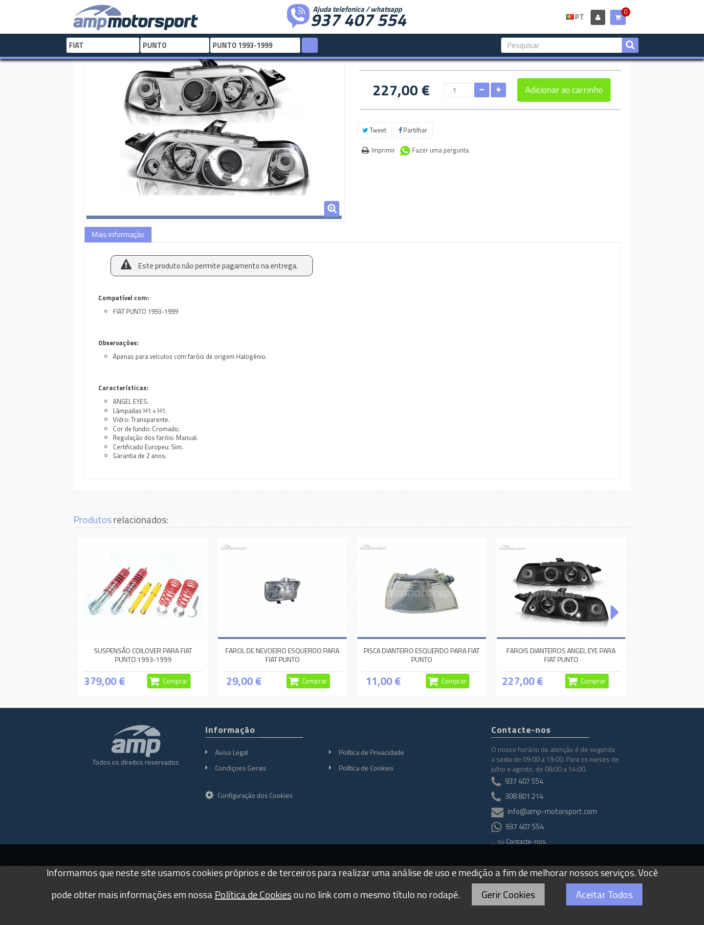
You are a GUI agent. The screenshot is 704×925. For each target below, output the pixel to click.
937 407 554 (358, 18)
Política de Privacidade (371, 752)
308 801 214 (524, 796)
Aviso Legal (231, 752)
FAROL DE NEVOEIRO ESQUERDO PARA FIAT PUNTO (282, 654)
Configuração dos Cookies (249, 795)
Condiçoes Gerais (240, 768)
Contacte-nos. (526, 841)
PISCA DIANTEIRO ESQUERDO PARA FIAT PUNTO (422, 654)
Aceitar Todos (604, 894)
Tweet (374, 130)
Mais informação (118, 234)
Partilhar (412, 130)
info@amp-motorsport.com (552, 811)
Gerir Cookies (508, 894)
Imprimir (383, 150)
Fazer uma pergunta (440, 150)
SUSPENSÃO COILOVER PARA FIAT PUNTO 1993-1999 (143, 654)
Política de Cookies (366, 768)
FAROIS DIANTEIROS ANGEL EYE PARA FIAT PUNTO (561, 654)
